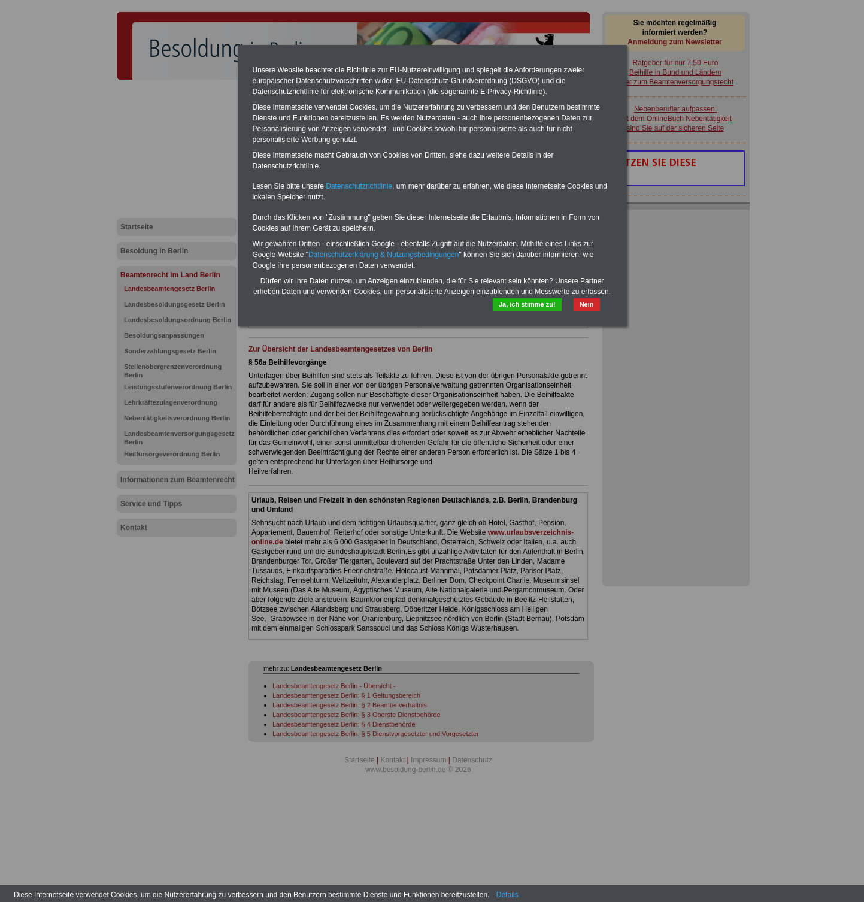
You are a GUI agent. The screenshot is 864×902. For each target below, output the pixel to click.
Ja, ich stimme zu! (527, 304)
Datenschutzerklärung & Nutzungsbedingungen (383, 254)
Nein (587, 304)
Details (507, 895)
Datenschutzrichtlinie (359, 186)
